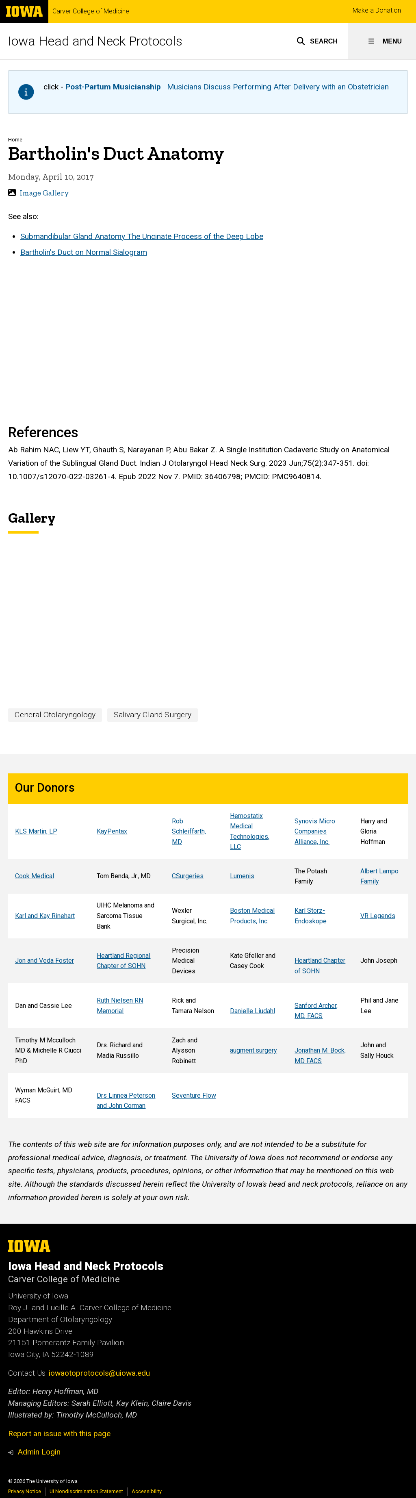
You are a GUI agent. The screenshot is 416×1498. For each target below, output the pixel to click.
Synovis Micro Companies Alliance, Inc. (315, 831)
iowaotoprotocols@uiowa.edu (99, 1373)
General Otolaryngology (55, 714)
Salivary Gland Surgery (152, 714)
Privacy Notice (24, 1491)
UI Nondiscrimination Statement (86, 1491)
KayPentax (112, 831)
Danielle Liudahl (252, 1011)
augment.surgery (253, 1050)
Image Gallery (44, 193)
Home (15, 140)
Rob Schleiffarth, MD (189, 831)
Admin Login (39, 1452)
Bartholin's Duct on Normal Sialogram (83, 252)
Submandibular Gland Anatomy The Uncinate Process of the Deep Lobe (141, 236)
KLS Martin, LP (36, 831)
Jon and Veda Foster (44, 961)
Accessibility (147, 1491)
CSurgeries (188, 876)
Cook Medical (34, 876)
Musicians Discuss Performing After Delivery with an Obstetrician (227, 86)
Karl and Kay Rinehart (45, 916)
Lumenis (242, 876)
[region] (208, 945)
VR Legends (377, 916)
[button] (317, 41)
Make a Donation (377, 10)
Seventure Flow (194, 1095)
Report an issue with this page (59, 1433)
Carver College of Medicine (90, 11)
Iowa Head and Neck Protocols (95, 41)
